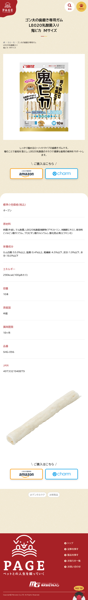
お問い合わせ (74, 567)
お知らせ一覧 (74, 561)
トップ (70, 543)
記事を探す (73, 549)
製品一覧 (11, 42)
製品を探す (73, 555)
